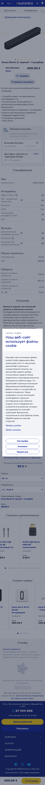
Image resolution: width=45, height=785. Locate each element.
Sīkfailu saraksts (13, 430)
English (18, 333)
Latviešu (9, 333)
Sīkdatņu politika (13, 425)
